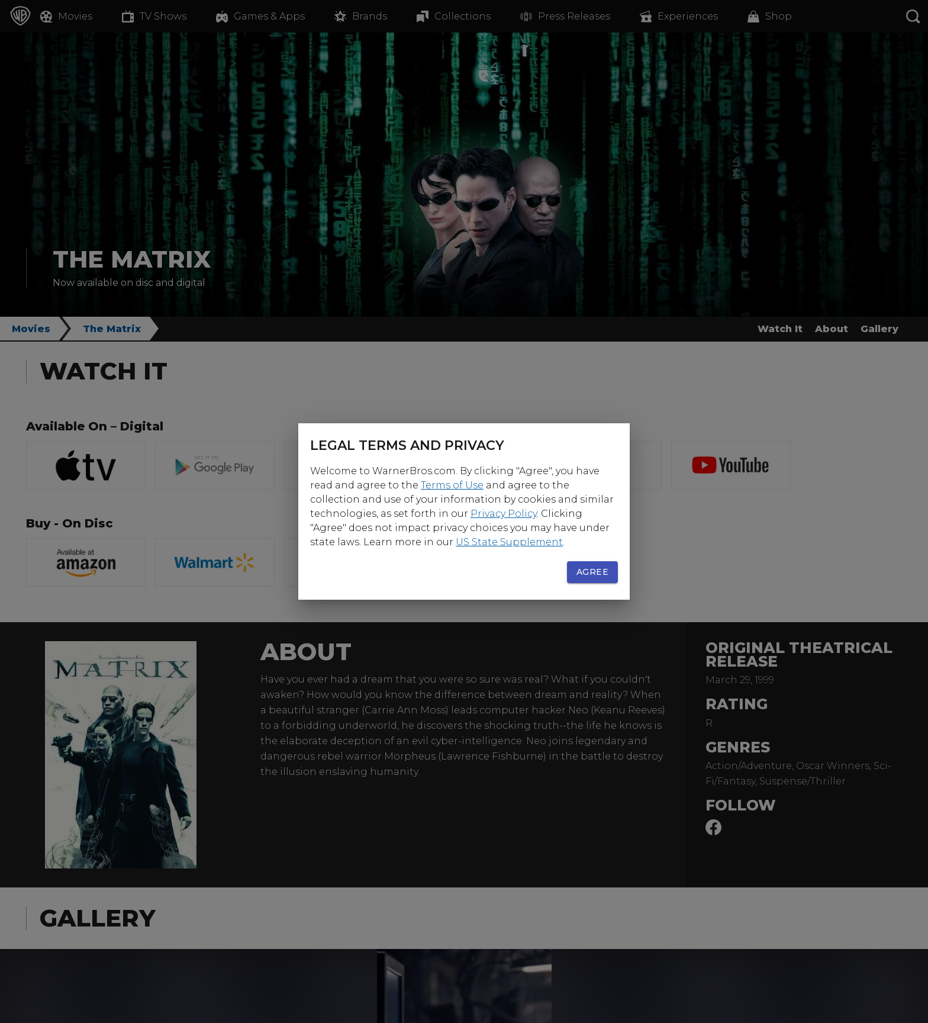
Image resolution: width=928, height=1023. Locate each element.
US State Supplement (509, 542)
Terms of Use (452, 485)
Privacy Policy (504, 513)
